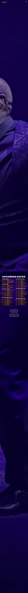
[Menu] (26, 1)
